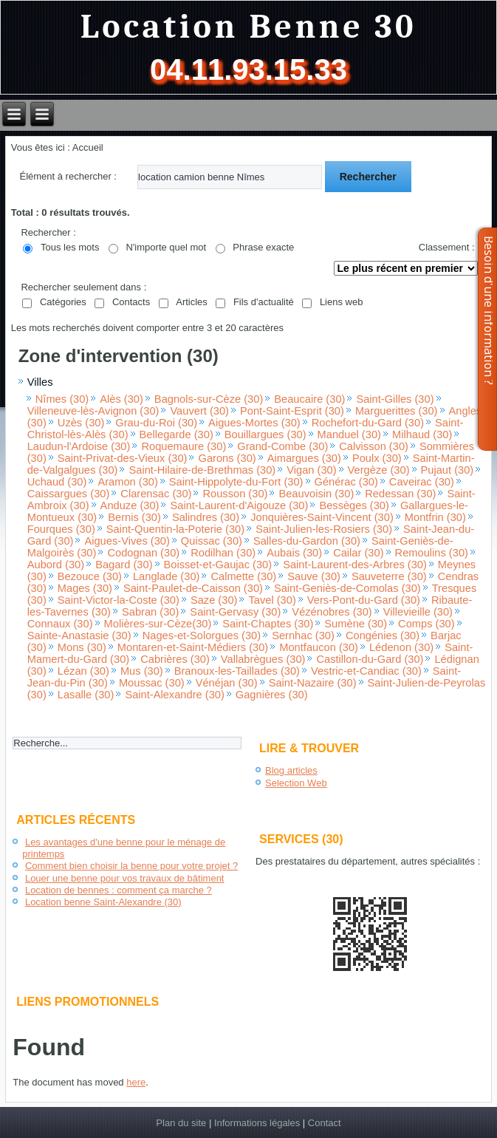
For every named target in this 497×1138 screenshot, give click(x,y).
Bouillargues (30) (265, 434)
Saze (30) (214, 600)
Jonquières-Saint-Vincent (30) (322, 517)
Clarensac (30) (155, 494)
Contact (324, 1122)
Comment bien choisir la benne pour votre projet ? (131, 865)
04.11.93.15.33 (248, 69)
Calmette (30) (243, 576)
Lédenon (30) (401, 647)
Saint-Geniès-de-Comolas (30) (347, 588)
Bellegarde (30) (176, 434)
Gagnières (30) (272, 695)
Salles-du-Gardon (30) (306, 541)
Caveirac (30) (421, 482)
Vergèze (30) (379, 470)
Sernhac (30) (303, 635)
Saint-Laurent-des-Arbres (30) (355, 564)
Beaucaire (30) (309, 399)
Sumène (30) (355, 624)
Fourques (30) (61, 529)
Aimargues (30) (304, 458)
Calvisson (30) (373, 446)
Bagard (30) (123, 564)
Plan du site (181, 1122)
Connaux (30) (60, 624)
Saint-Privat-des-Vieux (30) (123, 458)
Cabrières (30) (175, 659)
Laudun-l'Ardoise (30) (79, 446)
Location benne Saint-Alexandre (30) (103, 901)
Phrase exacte (263, 247)
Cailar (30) (358, 553)
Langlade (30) (166, 576)
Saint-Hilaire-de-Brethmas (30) (201, 470)
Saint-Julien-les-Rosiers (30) (324, 529)
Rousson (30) (234, 494)
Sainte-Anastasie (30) (79, 635)
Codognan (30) (143, 553)
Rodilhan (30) (223, 553)
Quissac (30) (211, 541)
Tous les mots (70, 247)
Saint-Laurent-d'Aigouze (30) (239, 505)
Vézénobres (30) (331, 612)
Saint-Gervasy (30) (235, 612)
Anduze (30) (130, 505)
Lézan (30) (83, 671)
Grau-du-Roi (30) (156, 423)
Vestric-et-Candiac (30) (366, 671)
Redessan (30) (400, 494)
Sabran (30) (150, 612)
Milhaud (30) (422, 434)
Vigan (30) (311, 470)
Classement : (447, 247)
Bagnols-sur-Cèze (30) (208, 399)
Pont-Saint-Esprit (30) (292, 411)
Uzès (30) (81, 423)
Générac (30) (346, 482)
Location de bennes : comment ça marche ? (118, 890)
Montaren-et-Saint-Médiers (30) (192, 647)
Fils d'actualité (263, 301)
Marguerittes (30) (396, 411)
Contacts (131, 301)
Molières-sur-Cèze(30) (158, 624)
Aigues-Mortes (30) (254, 423)
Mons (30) (82, 647)
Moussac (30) (152, 683)
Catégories (63, 301)
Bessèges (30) (354, 505)
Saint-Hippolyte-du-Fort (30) (236, 482)
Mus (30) (141, 671)
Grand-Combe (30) (282, 446)
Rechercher (368, 177)
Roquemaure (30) (183, 446)
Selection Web (296, 782)
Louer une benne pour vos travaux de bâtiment (124, 878)
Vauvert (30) (199, 411)
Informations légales (257, 1122)
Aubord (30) (55, 564)
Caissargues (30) (68, 494)
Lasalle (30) (86, 695)
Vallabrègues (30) (263, 659)
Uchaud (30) (57, 482)
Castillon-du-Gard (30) (369, 659)
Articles (192, 301)
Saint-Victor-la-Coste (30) (118, 600)
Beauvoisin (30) (316, 494)
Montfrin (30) (435, 517)
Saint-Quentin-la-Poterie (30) (175, 529)
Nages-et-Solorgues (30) (202, 635)
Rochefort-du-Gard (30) (368, 423)
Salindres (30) (205, 517)
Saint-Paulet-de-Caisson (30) (193, 588)
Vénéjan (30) (227, 683)
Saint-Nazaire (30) (313, 683)
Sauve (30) (313, 576)
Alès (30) (121, 399)
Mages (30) (85, 588)
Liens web (341, 301)
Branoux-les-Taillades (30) (237, 671)
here (135, 1082)
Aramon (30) (127, 482)
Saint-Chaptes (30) (267, 624)
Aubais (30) (294, 553)
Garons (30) (227, 458)
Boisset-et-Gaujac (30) (218, 564)
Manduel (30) (349, 434)
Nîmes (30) (62, 399)
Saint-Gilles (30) (394, 399)
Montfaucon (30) (318, 647)
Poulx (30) (377, 458)
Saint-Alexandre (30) (174, 695)
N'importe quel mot (166, 247)
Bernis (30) (134, 517)
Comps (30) (426, 624)
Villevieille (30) (418, 612)
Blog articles (291, 770)
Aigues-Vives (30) (126, 541)
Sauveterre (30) (389, 576)
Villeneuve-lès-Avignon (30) (93, 411)
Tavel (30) (271, 600)
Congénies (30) (382, 635)
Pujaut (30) (447, 470)
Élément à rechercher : (68, 176)
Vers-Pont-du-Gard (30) (363, 600)
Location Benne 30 (248, 27)
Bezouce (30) (90, 576)
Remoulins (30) (431, 553)
